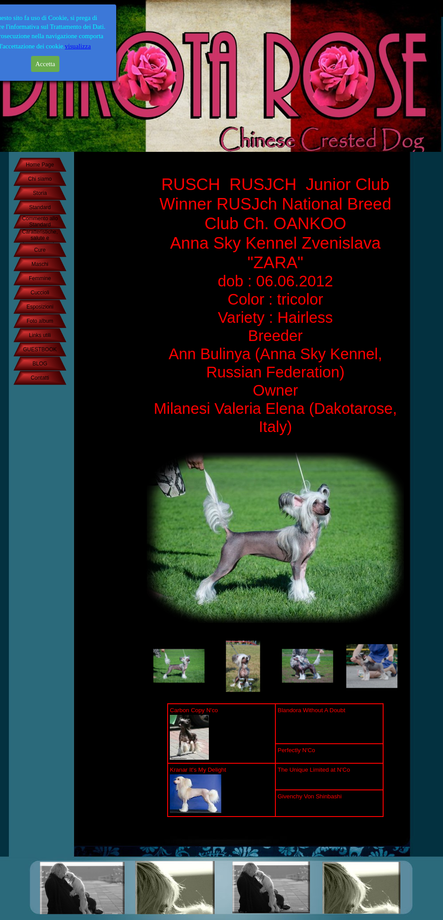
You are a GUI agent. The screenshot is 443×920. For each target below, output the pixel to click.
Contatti (40, 378)
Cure (40, 250)
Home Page (40, 165)
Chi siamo (39, 179)
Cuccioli (40, 292)
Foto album (40, 321)
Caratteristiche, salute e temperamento (40, 238)
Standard (40, 207)
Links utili (40, 335)
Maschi (39, 264)
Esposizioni (40, 307)
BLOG (39, 364)
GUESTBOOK (40, 349)
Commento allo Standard (40, 221)
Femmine (40, 278)
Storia (40, 193)
